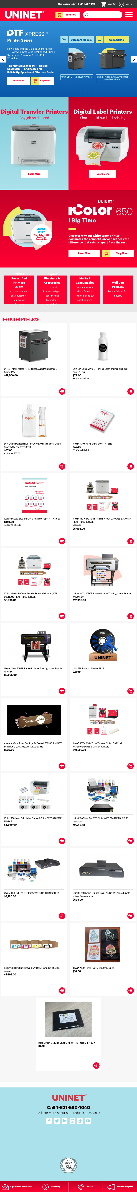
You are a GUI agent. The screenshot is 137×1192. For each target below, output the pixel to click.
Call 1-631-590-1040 (68, 1108)
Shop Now (65, 15)
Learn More (34, 174)
